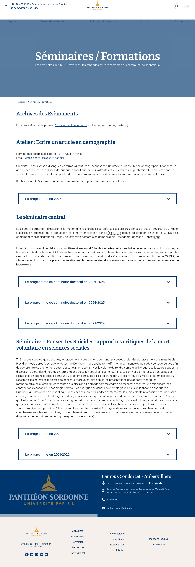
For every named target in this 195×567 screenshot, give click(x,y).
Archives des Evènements (71, 125)
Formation (78, 542)
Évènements (77, 536)
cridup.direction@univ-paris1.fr (120, 508)
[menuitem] (13, 16)
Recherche (78, 547)
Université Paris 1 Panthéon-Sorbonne (36, 545)
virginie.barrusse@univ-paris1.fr (44, 158)
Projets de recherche (53, 15)
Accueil (21, 102)
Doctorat (144, 15)
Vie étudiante (117, 533)
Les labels (117, 550)
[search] (168, 6)
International (78, 553)
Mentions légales (158, 539)
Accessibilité (158, 544)
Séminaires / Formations (102, 15)
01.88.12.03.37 (113, 499)
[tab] (97, 199)
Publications (179, 15)
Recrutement (117, 544)
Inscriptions (117, 539)
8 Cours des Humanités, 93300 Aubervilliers (127, 483)
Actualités (77, 531)
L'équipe (13, 15)
